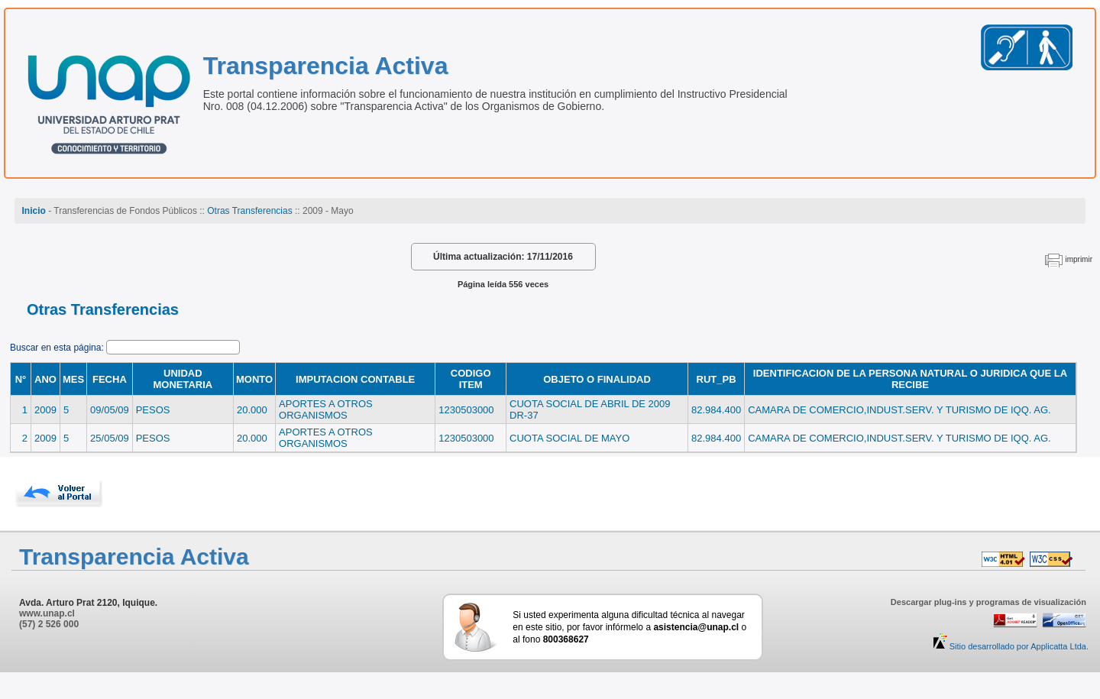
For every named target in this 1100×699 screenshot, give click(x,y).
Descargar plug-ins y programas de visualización (988, 602)
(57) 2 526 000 (49, 624)
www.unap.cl (47, 613)
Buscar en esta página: (58, 347)
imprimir (1078, 259)
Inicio (34, 210)
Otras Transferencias (249, 210)
